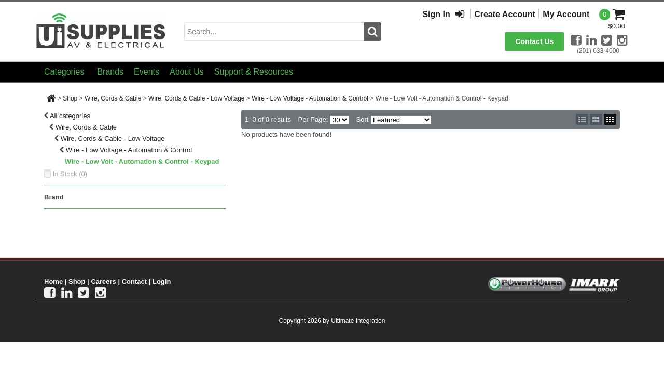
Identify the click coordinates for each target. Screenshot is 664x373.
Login (162, 281)
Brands (110, 71)
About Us (187, 71)
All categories (70, 116)
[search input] (274, 31)
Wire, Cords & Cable (113, 98)
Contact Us (534, 41)
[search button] (372, 31)
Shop (70, 98)
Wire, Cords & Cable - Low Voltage (196, 98)
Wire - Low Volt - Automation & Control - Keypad (142, 161)
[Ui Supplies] (101, 31)
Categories (64, 71)
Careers (103, 281)
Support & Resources (253, 71)
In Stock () (70, 174)
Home (53, 281)
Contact (134, 281)
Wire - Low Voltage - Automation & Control (310, 98)
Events (146, 71)
